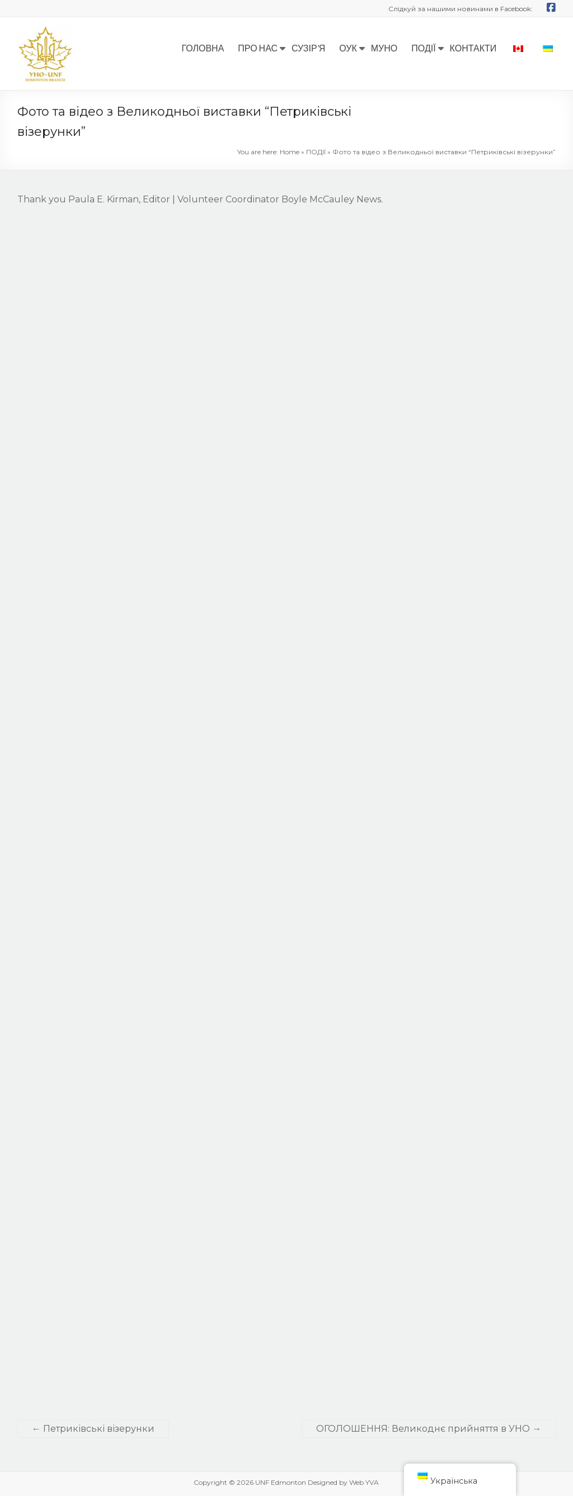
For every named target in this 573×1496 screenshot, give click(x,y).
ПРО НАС (258, 47)
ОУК (348, 47)
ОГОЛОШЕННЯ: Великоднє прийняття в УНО (428, 1428)
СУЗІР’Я (308, 47)
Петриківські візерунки (93, 1428)
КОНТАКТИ (473, 47)
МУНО (384, 47)
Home (289, 152)
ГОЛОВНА (202, 47)
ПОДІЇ (423, 47)
